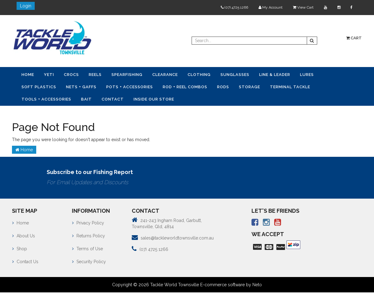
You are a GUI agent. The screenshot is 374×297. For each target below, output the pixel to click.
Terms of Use (87, 248)
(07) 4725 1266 (234, 7)
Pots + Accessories (129, 87)
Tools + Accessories (46, 99)
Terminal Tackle (290, 87)
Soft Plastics (38, 87)
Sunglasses (234, 74)
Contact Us (25, 261)
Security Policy (89, 261)
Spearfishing (126, 74)
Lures (307, 74)
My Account (270, 7)
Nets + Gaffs (81, 87)
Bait (86, 99)
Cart (354, 38)
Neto (257, 284)
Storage (249, 87)
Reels (95, 74)
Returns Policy (88, 235)
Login (25, 5)
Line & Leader (274, 74)
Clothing (199, 74)
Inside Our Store (154, 99)
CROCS (71, 74)
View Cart (303, 7)
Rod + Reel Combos (185, 87)
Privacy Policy (88, 222)
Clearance (165, 74)
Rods (223, 87)
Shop (19, 248)
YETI (49, 74)
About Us (23, 235)
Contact (113, 99)
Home (27, 74)
